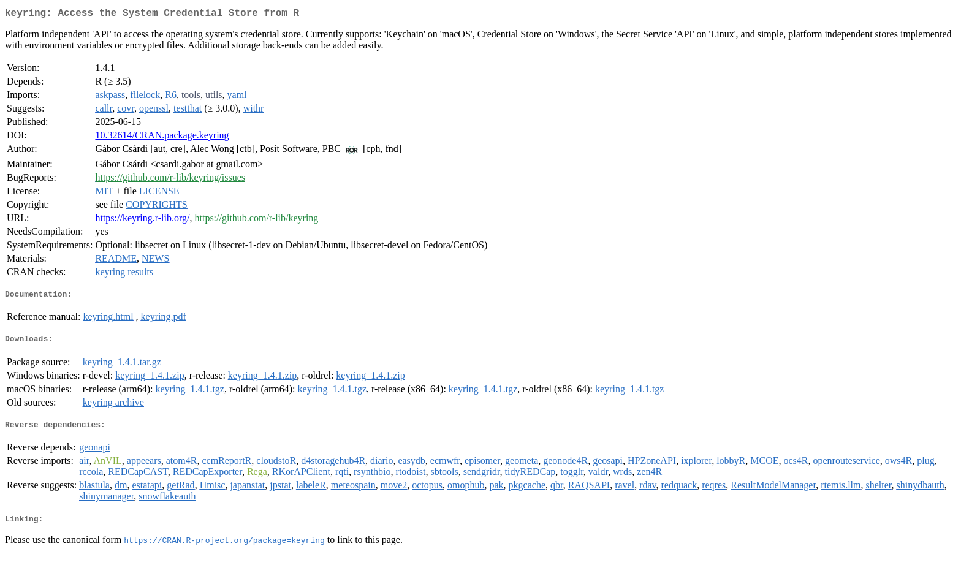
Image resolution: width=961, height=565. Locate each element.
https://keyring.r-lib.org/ (142, 220)
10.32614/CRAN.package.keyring (162, 137)
